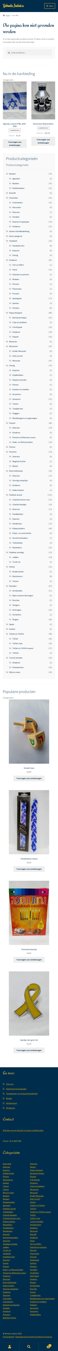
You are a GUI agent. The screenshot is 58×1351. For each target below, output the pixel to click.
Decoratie (16, 207)
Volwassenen (18, 667)
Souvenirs (16, 399)
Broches (15, 600)
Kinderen (16, 226)
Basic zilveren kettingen (22, 595)
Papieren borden (19, 380)
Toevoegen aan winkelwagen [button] (15, 143)
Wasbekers (17, 547)
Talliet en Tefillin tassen (22, 648)
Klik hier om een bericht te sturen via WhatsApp (23, 1130)
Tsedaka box (17, 408)
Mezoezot (13, 346)
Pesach (12, 423)
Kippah (15, 336)
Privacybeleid (8, 1336)
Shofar (12, 567)
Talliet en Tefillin (16, 634)
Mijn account (9, 1347)
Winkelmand (11, 1103)
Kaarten (15, 370)
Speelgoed (16, 298)
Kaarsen (15, 250)
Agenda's (16, 178)
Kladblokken (17, 375)
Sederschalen (18, 490)
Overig (15, 255)
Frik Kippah (17, 327)
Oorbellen (16, 614)
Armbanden (17, 590)
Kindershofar (18, 571)
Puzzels (15, 293)
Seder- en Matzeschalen (22, 442)
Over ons (10, 1084)
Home (8, 15)
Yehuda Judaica (13, 5)
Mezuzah (16, 360)
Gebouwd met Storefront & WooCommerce (33, 1336)
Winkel (9, 1098)
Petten (15, 384)
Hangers (16, 605)
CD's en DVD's (18, 265)
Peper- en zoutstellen (21, 533)
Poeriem (13, 452)
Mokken (15, 279)
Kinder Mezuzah (19, 351)
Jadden (15, 557)
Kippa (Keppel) (15, 313)
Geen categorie (15, 236)
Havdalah (13, 241)
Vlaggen (15, 413)
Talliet (15, 638)
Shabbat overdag (16, 552)
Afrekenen (10, 1108)
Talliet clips (17, 643)
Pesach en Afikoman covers (24, 437)
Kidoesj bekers (18, 528)
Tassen (15, 404)
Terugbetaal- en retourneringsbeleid (21, 1093)
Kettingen (16, 610)
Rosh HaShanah (16, 471)
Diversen (16, 212)
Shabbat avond (15, 495)
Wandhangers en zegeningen (24, 418)
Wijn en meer (14, 672)
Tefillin (15, 653)
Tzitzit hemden (15, 658)
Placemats (17, 289)
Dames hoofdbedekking (19, 231)
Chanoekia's (17, 202)
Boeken (12, 174)
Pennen (15, 284)
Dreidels (15, 217)
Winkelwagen (45, 1345)
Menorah (13, 341)
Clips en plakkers (19, 322)
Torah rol (16, 562)
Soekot (12, 629)
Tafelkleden (17, 543)
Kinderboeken (18, 188)
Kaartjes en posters (20, 274)
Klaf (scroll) (17, 356)
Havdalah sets (18, 245)
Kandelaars (17, 523)
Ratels (15, 466)
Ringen (15, 619)
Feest (14, 269)
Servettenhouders (20, 538)
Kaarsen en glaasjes (20, 221)
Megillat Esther (19, 461)
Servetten (16, 394)
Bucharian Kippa (19, 317)
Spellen (15, 303)
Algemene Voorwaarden (16, 1089)
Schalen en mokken (20, 389)
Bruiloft (12, 193)
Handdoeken (17, 514)
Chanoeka (13, 198)
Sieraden (13, 586)
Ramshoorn (17, 576)
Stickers (15, 308)
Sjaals (11, 624)
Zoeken (29, 1347)
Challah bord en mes (21, 499)
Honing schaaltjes (20, 480)
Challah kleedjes (19, 504)
